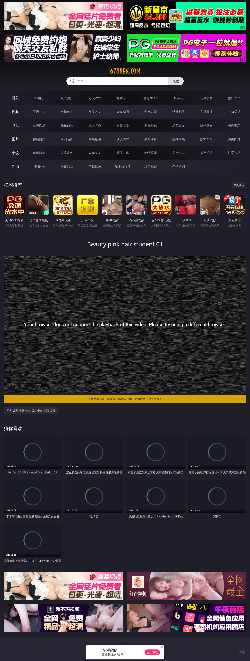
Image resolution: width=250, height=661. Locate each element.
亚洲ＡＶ (39, 112)
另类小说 (178, 153)
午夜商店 (67, 166)
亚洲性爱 (39, 125)
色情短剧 (178, 166)
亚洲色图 (67, 139)
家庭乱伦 (67, 153)
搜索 (176, 81)
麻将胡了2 (150, 98)
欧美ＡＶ (94, 112)
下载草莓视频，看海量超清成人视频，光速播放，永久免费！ (166, 399)
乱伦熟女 (206, 125)
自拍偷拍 (67, 112)
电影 (15, 125)
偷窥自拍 (39, 139)
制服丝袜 (150, 125)
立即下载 (152, 652)
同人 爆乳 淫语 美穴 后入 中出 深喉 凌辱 (30, 410)
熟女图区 (206, 139)
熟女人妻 (150, 112)
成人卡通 (94, 125)
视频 (15, 111)
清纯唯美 (178, 139)
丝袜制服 (178, 112)
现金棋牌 (206, 98)
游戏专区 (122, 98)
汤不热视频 (122, 166)
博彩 (15, 98)
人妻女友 (94, 153)
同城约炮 (39, 166)
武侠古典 (122, 153)
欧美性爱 (122, 125)
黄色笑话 (206, 153)
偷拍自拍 (67, 125)
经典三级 (178, 125)
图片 (15, 139)
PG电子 (39, 98)
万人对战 (94, 98)
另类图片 (234, 139)
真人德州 (67, 98)
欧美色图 (94, 139)
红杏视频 (150, 166)
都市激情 (39, 153)
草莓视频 (94, 166)
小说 (15, 152)
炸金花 (178, 98)
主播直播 (206, 112)
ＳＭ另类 (234, 112)
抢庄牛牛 (234, 98)
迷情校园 (150, 153)
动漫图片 (122, 139)
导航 (15, 166)
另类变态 (234, 125)
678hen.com (125, 71)
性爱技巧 (234, 153)
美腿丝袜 (150, 139)
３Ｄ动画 (122, 112)
